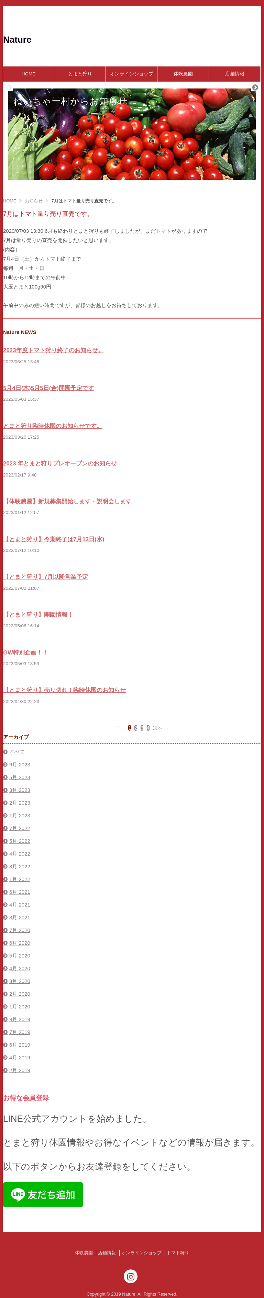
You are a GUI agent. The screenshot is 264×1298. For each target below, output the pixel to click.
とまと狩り (80, 73)
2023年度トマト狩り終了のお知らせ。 (53, 350)
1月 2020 (19, 1006)
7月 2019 (19, 1032)
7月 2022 (19, 828)
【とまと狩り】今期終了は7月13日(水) (53, 539)
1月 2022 (19, 879)
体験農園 (183, 73)
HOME (29, 73)
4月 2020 (19, 968)
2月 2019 (19, 1070)
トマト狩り (178, 1252)
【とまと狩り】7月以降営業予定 (45, 577)
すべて (17, 752)
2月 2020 (19, 994)
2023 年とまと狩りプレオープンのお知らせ (60, 463)
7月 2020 (19, 930)
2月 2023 (19, 803)
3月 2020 (19, 981)
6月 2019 (19, 1045)
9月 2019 (19, 1019)
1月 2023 (19, 815)
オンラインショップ (131, 73)
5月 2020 (19, 956)
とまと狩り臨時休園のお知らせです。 (52, 426)
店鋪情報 (107, 1252)
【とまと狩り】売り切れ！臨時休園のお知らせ (64, 690)
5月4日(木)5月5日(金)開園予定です (48, 388)
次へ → (161, 728)
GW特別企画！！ (25, 652)
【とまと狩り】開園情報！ (38, 614)
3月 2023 (19, 790)
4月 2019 (19, 1057)
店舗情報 (234, 73)
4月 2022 (19, 854)
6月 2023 (19, 764)
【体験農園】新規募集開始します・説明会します (67, 501)
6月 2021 (19, 892)
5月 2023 (19, 777)
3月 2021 (19, 917)
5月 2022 (19, 841)
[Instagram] (130, 1276)
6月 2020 (19, 943)
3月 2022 (19, 866)
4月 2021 (19, 905)
